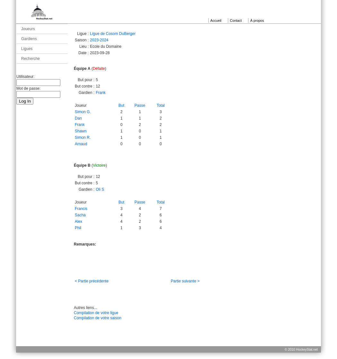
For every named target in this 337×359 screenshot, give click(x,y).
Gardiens (29, 39)
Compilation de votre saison (97, 318)
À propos (257, 20)
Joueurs (28, 29)
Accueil (215, 20)
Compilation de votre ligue (96, 313)
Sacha (80, 215)
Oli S (100, 189)
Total (161, 105)
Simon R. (83, 137)
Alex (78, 221)
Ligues (26, 48)
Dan (78, 118)
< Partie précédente (91, 281)
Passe (139, 105)
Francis (81, 208)
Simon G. (83, 112)
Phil (78, 228)
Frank (101, 92)
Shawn (81, 131)
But (121, 105)
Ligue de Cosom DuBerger (112, 33)
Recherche (30, 58)
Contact (236, 20)
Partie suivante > (185, 281)
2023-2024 (99, 40)
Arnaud (81, 144)
